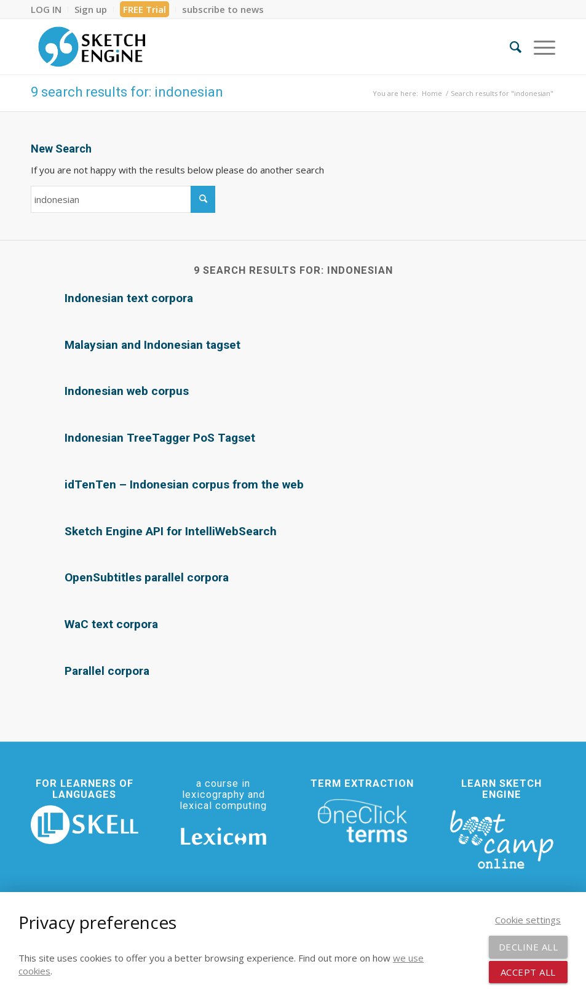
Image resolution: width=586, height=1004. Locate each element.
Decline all (528, 947)
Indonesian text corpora (129, 298)
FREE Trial (144, 9)
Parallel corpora (107, 671)
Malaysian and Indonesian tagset (152, 345)
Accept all (528, 972)
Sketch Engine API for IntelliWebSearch (171, 531)
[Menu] (538, 46)
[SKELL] (84, 825)
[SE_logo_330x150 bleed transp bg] (91, 46)
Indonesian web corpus (127, 391)
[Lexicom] (223, 836)
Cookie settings (528, 920)
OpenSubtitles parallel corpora (147, 577)
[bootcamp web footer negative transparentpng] (501, 838)
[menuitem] (49, 9)
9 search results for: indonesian (127, 92)
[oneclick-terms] (362, 821)
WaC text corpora (111, 624)
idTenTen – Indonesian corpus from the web (184, 484)
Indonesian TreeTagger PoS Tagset (160, 438)
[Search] (509, 46)
